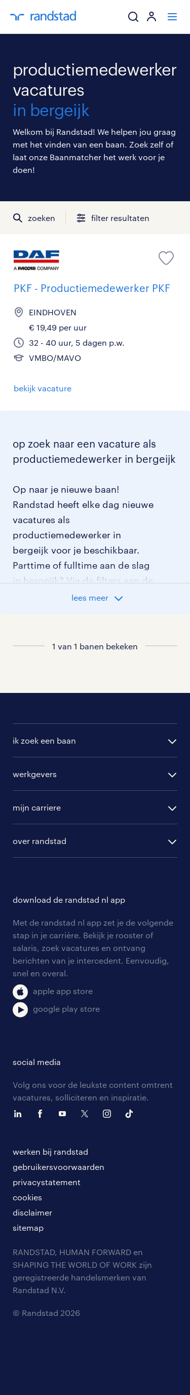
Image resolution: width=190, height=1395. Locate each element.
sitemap (28, 1227)
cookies (27, 1197)
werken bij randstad (50, 1151)
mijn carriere (37, 807)
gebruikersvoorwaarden (58, 1166)
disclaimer (32, 1212)
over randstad (39, 841)
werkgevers (35, 774)
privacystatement (47, 1182)
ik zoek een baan (44, 740)
